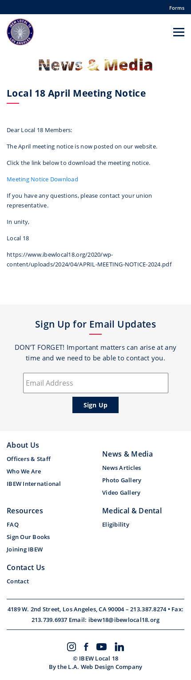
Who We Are (24, 471)
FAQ (13, 524)
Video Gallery (121, 492)
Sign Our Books (28, 537)
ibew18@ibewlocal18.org (124, 620)
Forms (176, 7)
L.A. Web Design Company (105, 667)
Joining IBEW (25, 549)
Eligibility (115, 524)
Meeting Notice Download (42, 179)
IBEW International (34, 484)
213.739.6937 (50, 620)
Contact (18, 581)
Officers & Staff (29, 459)
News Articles (121, 468)
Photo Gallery (121, 480)
